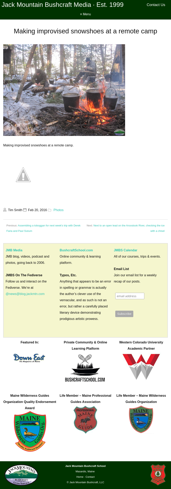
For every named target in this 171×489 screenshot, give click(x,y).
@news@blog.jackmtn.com (25, 294)
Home (79, 476)
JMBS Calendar (125, 250)
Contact (90, 476)
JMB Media (14, 250)
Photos (59, 210)
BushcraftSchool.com (76, 250)
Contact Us (156, 5)
